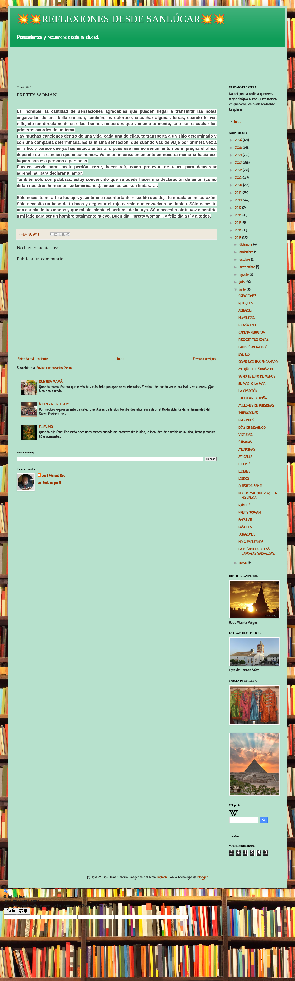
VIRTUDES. (245, 435)
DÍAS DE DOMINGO (252, 428)
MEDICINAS (246, 450)
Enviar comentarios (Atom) (54, 368)
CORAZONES (246, 535)
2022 (239, 170)
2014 (238, 231)
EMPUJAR (245, 520)
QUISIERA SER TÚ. (251, 486)
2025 (239, 148)
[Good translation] (10, 911)
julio (242, 282)
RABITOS (244, 505)
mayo (243, 563)
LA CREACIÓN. (248, 391)
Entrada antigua (204, 359)
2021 (238, 178)
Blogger (202, 878)
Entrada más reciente (33, 359)
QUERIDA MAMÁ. (51, 382)
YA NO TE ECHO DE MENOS (256, 377)
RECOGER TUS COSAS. (253, 340)
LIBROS (243, 479)
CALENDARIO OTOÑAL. (253, 398)
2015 (238, 223)
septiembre (247, 267)
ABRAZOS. (245, 311)
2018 (239, 201)
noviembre (246, 252)
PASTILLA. (245, 527)
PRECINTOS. (246, 420)
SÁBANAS (245, 442)
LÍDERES (244, 472)
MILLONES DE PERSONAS (256, 406)
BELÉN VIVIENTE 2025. (54, 404)
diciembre (246, 245)
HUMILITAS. (246, 318)
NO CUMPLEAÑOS (250, 542)
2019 (238, 193)
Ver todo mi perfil (49, 483)
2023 (239, 163)
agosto (244, 275)
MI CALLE (245, 457)
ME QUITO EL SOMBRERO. (256, 369)
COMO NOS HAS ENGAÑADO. (258, 362)
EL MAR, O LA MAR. (252, 384)
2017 (238, 208)
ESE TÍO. (244, 355)
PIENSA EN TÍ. (248, 325)
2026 (239, 140)
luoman (162, 878)
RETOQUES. (246, 303)
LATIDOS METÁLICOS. (253, 347)
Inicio (120, 359)
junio (243, 290)
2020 (239, 185)
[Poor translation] (23, 911)
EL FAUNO (46, 427)
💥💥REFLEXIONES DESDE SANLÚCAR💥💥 (121, 18)
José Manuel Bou (53, 476)
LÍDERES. (244, 464)
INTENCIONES (248, 413)
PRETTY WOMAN (249, 513)
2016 (238, 216)
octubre (245, 260)
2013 (238, 238)
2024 (239, 155)
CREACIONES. (247, 296)
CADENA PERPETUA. (251, 333)
